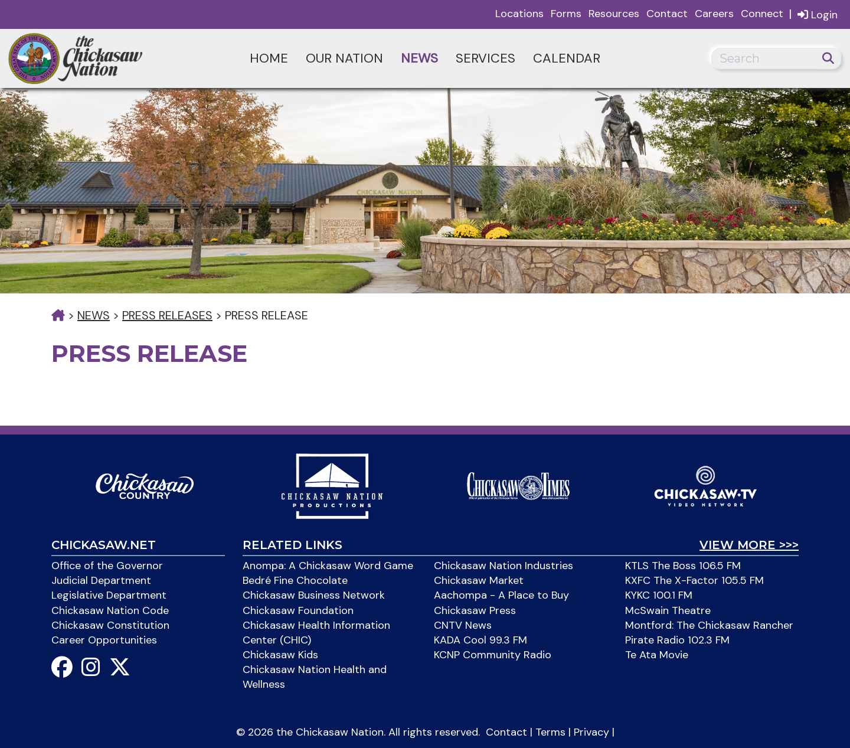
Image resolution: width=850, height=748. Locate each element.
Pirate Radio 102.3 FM (677, 640)
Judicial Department (101, 580)
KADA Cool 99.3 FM (480, 640)
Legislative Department (108, 595)
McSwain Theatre (668, 610)
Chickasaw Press (475, 610)
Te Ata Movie (656, 655)
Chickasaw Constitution (110, 625)
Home (269, 58)
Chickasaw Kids (280, 655)
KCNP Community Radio (492, 655)
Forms (566, 13)
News (419, 58)
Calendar (566, 58)
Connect (762, 13)
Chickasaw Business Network (314, 595)
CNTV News (463, 625)
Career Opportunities (104, 640)
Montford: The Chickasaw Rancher (709, 625)
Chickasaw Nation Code (110, 610)
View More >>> (749, 545)
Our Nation (344, 58)
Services (485, 58)
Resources (614, 13)
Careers (714, 13)
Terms (550, 732)
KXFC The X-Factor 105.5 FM (694, 580)
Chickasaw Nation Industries (503, 565)
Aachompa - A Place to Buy (501, 595)
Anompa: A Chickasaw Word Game (328, 565)
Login (817, 14)
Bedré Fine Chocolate (295, 580)
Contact (667, 13)
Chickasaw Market (479, 580)
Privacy (591, 732)
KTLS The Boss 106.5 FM (683, 565)
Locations (519, 13)
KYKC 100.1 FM (658, 595)
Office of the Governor (107, 565)
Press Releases (167, 315)
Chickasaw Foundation (298, 610)
